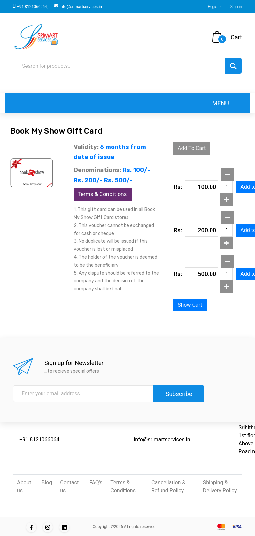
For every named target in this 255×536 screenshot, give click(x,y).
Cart (236, 37)
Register (215, 6)
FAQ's (95, 482)
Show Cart (190, 305)
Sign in (236, 6)
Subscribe (179, 393)
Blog (47, 482)
